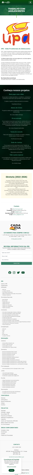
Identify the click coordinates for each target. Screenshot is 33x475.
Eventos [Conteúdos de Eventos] (3, 405)
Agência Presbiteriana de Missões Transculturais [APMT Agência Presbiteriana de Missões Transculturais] (11, 293)
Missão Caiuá (5, 334)
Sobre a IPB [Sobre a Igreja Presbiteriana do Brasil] (4, 283)
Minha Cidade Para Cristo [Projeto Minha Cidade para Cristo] (7, 422)
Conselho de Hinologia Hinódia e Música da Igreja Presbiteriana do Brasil (16, 321)
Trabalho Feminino (5, 303)
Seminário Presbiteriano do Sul (8, 355)
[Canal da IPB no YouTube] (23, 273)
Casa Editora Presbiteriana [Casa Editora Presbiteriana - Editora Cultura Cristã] (7, 292)
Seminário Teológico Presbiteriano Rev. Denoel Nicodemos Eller (14, 362)
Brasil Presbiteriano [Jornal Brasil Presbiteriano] (6, 401)
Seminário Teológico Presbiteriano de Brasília (11, 359)
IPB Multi (3, 410)
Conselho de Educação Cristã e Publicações (10, 320)
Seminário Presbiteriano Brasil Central (9, 351)
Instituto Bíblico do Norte (7, 345)
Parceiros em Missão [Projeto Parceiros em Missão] (6, 415)
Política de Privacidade (7, 435)
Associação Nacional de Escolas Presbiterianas (11, 391)
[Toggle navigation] (30, 2)
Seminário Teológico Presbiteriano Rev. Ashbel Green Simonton (14, 361)
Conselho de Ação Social (7, 317)
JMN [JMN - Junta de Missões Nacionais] (3, 331)
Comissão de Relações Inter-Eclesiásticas (10, 314)
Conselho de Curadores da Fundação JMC (10, 375)
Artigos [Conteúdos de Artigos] (3, 403)
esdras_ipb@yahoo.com (18, 214)
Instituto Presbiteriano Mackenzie (8, 385)
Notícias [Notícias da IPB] (3, 398)
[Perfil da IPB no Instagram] (14, 273)
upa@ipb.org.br (18, 211)
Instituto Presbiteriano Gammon (8, 387)
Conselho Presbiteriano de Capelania (9, 319)
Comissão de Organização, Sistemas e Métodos (11, 312)
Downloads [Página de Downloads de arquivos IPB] (4, 432)
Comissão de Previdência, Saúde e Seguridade (11, 313)
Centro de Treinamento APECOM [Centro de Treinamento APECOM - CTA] (9, 421)
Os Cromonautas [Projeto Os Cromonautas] (5, 424)
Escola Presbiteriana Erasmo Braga (9, 383)
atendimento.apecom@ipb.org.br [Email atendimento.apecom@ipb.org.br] (16, 457)
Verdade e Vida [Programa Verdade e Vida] (5, 430)
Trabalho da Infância (6, 307)
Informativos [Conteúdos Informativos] (4, 399)
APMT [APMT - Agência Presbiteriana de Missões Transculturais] (3, 330)
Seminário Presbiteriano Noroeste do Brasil (10, 357)
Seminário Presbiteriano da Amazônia (9, 353)
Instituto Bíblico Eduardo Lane (8, 343)
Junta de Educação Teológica (7, 373)
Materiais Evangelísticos (7, 417)
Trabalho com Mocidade (7, 304)
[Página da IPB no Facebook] (9, 273)
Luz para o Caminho (6, 290)
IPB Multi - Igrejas (5, 412)
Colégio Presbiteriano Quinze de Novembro (10, 380)
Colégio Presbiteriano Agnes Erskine (9, 381)
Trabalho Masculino (6, 302)
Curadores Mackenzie (6, 295)
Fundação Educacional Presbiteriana (9, 393)
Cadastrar (16, 263)
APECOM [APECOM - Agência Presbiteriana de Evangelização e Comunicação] (4, 289)
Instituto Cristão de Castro (7, 344)
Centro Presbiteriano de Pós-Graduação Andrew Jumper (13, 368)
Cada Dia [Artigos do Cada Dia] (3, 419)
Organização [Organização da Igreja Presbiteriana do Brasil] (4, 285)
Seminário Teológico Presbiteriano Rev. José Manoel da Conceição (15, 364)
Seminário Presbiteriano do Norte (8, 354)
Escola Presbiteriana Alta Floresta (8, 384)
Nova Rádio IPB (5, 414)
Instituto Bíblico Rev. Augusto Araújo (9, 347)
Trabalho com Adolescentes (7, 306)
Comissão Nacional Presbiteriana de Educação (11, 316)
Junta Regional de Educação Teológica (9, 374)
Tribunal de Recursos (6, 324)
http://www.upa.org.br (18, 209)
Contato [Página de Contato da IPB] (3, 433)
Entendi (11, 470)
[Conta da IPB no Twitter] (18, 273)
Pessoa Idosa (4, 300)
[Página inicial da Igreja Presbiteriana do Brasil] (6, 2)
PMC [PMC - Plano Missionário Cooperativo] (3, 333)
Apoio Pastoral (5, 299)
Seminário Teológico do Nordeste (8, 358)
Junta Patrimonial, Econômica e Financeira (10, 323)
